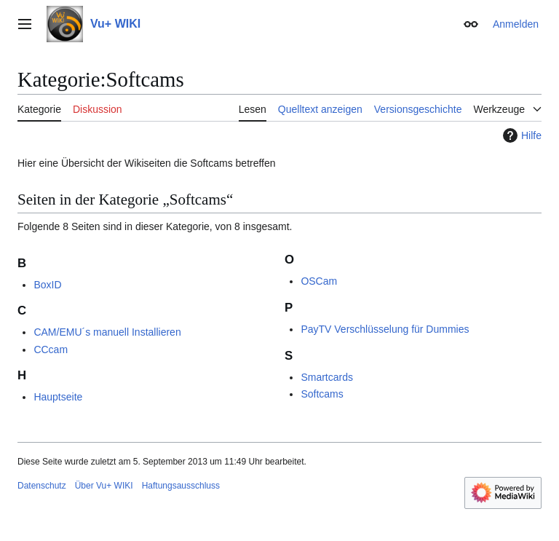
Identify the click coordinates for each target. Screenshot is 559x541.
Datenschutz (41, 486)
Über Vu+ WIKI (104, 486)
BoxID (47, 285)
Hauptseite (57, 397)
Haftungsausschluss (181, 486)
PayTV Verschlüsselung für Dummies (385, 329)
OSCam (319, 281)
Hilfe (520, 135)
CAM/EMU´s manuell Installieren (107, 332)
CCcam (50, 349)
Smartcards (327, 377)
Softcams (322, 394)
